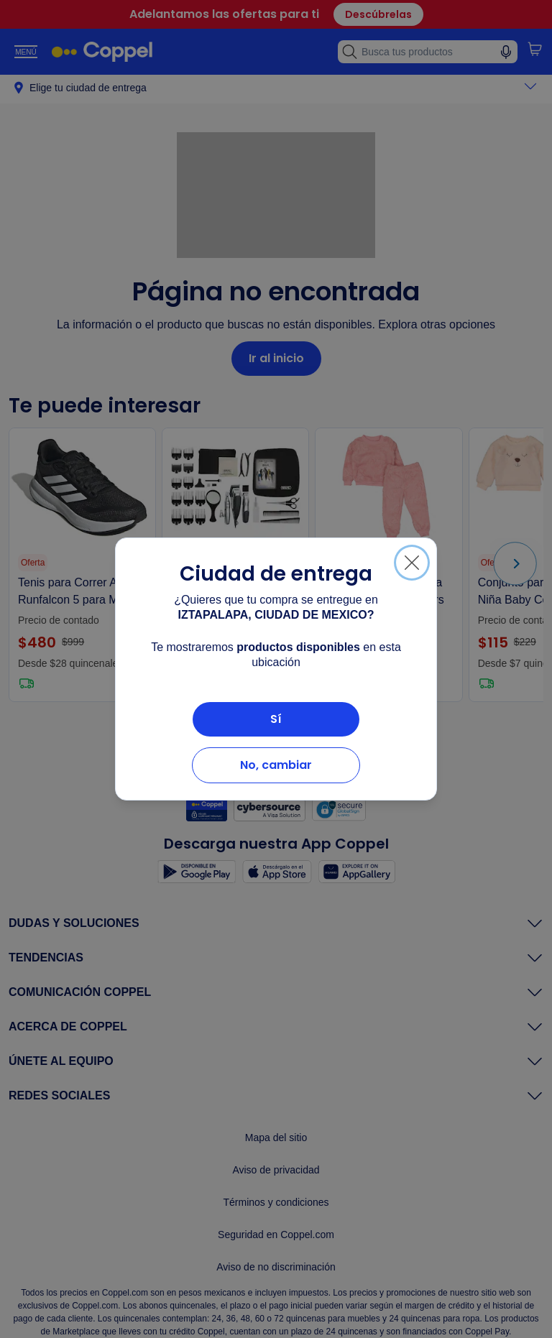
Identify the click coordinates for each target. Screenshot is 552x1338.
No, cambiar (276, 765)
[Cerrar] (412, 562)
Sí (276, 719)
